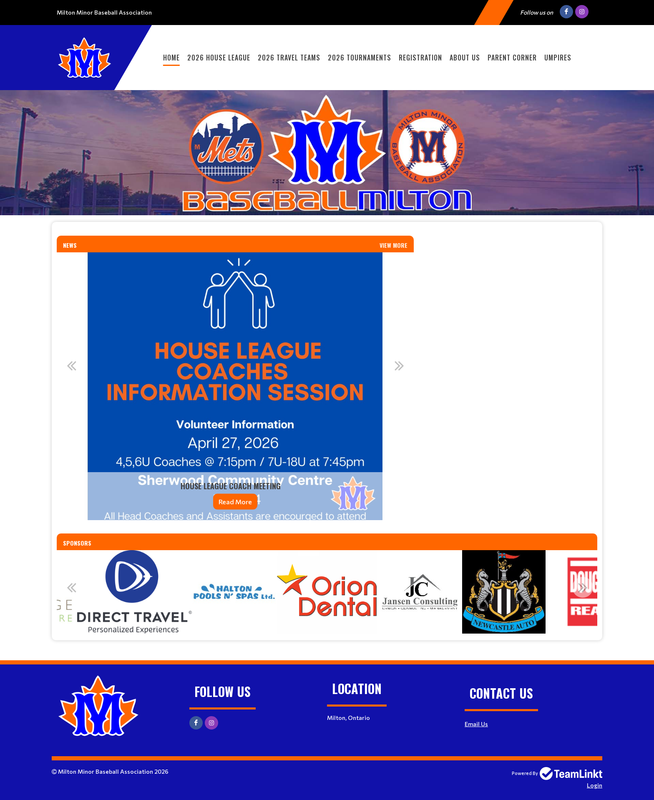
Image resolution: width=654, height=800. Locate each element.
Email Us (476, 723)
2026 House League (218, 58)
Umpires (557, 58)
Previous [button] (71, 365)
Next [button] (399, 365)
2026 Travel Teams (289, 58)
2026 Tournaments (359, 58)
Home (171, 58)
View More (393, 245)
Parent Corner (512, 58)
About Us (465, 58)
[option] (235, 386)
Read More (235, 502)
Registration (420, 58)
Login (594, 785)
